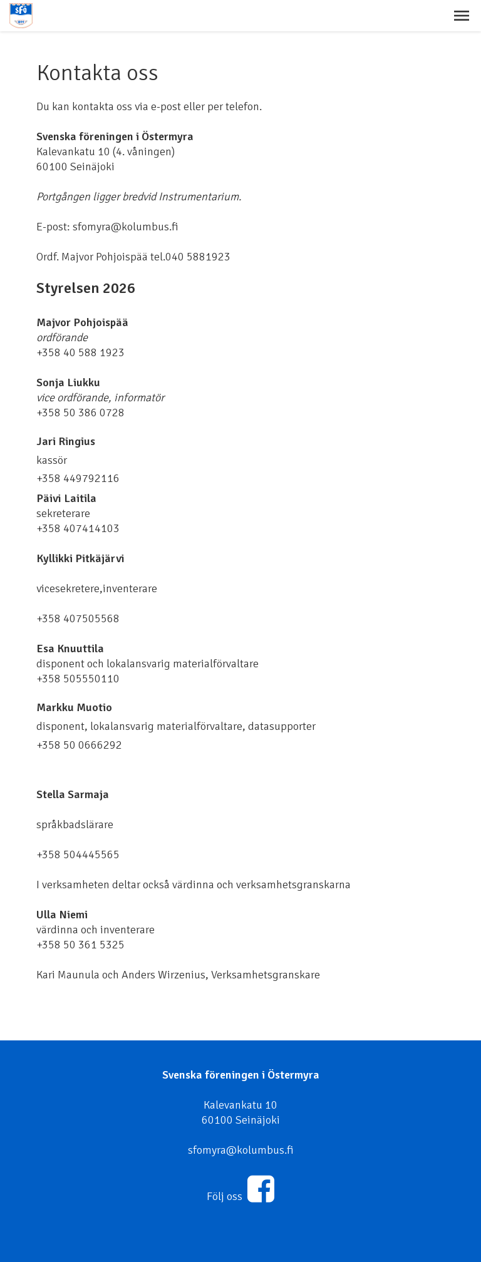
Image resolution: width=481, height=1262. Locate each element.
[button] (462, 16)
